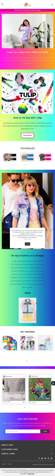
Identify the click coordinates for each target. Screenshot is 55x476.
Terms (3, 464)
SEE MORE (27, 292)
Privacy (9, 464)
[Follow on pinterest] (45, 458)
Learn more (27, 239)
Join (45, 431)
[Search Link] (52, 5)
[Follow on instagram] (48, 458)
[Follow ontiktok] (51, 458)
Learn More (27, 135)
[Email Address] (22, 431)
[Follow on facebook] (39, 458)
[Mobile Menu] (2, 4)
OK (27, 244)
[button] (27, 164)
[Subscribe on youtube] (42, 458)
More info (31, 474)
